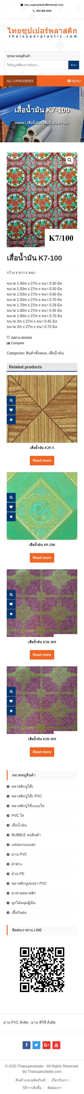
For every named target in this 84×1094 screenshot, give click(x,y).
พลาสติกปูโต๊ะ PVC (27, 796)
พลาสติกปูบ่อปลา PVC (29, 883)
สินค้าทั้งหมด (36, 353)
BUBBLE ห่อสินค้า (26, 835)
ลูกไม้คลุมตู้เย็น (23, 903)
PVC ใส (18, 815)
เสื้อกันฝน (19, 912)
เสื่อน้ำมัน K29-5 (42, 447)
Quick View (11, 400)
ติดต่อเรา (54, 1088)
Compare (17, 343)
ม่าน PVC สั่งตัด (15, 1022)
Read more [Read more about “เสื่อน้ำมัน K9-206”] (42, 558)
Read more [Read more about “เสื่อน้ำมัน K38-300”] (42, 655)
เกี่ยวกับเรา (59, 1080)
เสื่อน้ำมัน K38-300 (42, 642)
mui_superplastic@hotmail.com (43, 4)
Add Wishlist (11, 410)
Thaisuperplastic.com (44, 1071)
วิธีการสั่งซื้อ (32, 1088)
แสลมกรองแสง (23, 845)
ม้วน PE (18, 874)
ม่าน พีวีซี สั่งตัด (43, 1022)
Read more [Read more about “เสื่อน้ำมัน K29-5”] (42, 460)
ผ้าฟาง (17, 864)
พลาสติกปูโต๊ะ (23, 786)
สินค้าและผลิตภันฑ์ (30, 1080)
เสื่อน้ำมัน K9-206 (42, 544)
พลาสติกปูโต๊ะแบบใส (28, 806)
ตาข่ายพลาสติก (24, 893)
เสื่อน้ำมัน (34, 123)
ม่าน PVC (19, 854)
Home (19, 123)
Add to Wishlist (21, 337)
